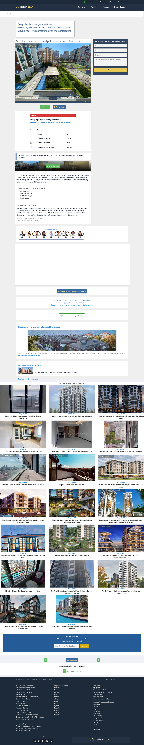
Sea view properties (22, 710)
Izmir (56, 694)
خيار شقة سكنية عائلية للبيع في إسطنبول (72, 303)
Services (106, 7)
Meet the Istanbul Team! (29, 365)
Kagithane (96, 707)
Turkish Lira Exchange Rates (102, 699)
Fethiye (56, 710)
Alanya (56, 699)
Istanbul (57, 688)
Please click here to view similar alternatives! (50, 122)
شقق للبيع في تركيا (22, 724)
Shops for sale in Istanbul (24, 692)
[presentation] (17, 72)
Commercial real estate (23, 699)
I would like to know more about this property (72, 291)
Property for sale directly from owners (28, 726)
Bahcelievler (97, 729)
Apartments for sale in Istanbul (26, 688)
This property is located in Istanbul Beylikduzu (39, 327)
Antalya (56, 692)
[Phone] (90, 2)
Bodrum (57, 697)
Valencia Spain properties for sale (27, 715)
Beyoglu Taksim (98, 718)
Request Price (59, 107)
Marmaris (57, 715)
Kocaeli (56, 708)
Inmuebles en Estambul (23, 730)
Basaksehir (96, 713)
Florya (95, 709)
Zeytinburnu (96, 711)
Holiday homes (21, 703)
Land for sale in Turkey (23, 712)
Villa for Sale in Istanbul (23, 690)
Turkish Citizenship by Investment (27, 697)
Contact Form (97, 694)
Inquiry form (97, 688)
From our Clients (98, 697)
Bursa (56, 703)
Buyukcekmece (98, 720)
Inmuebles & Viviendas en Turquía (27, 728)
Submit (110, 70)
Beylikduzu (96, 704)
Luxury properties (21, 701)
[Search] (102, 2)
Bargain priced (20, 694)
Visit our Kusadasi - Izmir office (103, 692)
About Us (95, 7)
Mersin (56, 701)
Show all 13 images (53, 166)
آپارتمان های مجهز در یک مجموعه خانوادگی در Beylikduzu (72, 300)
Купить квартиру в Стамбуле (26, 719)
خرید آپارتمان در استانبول (24, 721)
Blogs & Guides (120, 7)
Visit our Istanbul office (100, 690)
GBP (120, 2)
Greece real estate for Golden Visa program (30, 717)
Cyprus (56, 706)
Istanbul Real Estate (8, 14)
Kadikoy (95, 725)
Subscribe (84, 646)
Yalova (56, 712)
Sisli (94, 727)
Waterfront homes (22, 708)
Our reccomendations (23, 706)
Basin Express (97, 716)
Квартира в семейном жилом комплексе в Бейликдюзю (72, 305)
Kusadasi (57, 690)
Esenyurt (95, 722)
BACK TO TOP (111, 680)
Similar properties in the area (27, 379)
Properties (82, 7)
